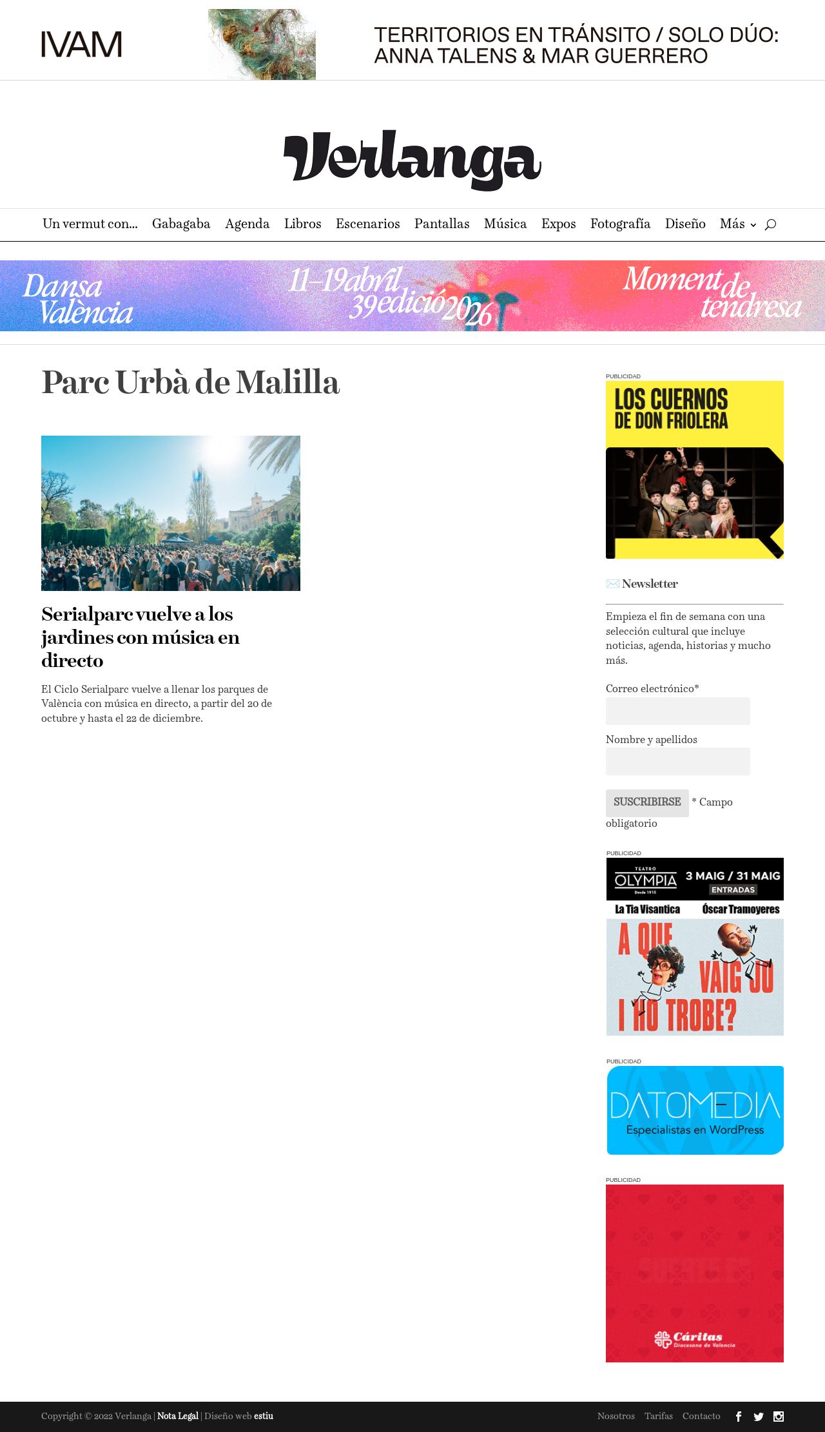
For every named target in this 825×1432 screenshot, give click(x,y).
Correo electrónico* (652, 689)
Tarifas (659, 1416)
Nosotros (616, 1416)
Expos (558, 225)
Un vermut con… (90, 225)
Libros (303, 225)
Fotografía (620, 225)
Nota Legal (178, 1417)
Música (505, 225)
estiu (263, 1417)
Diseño (685, 225)
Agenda (247, 225)
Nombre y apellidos (651, 740)
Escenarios (368, 225)
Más (732, 225)
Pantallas (442, 225)
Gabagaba (181, 225)
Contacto (702, 1416)
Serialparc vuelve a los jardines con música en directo (140, 639)
